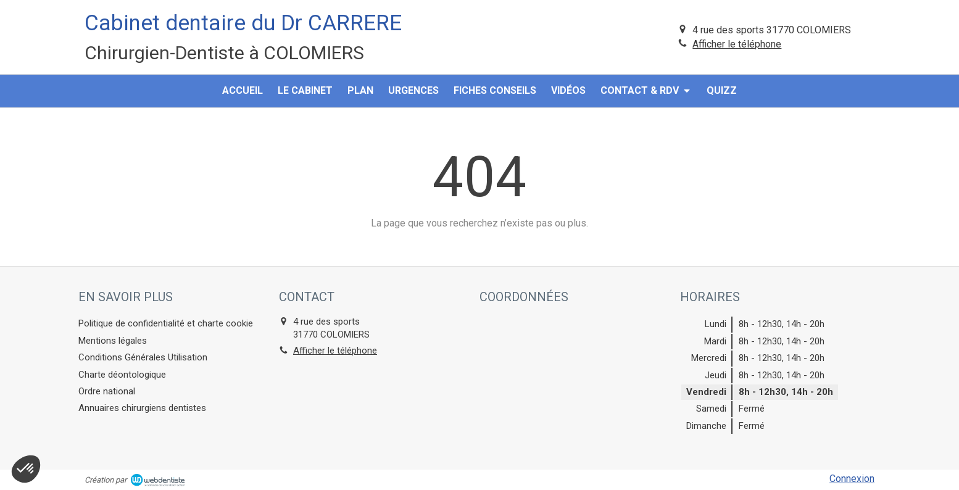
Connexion (851, 478)
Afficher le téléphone (736, 44)
